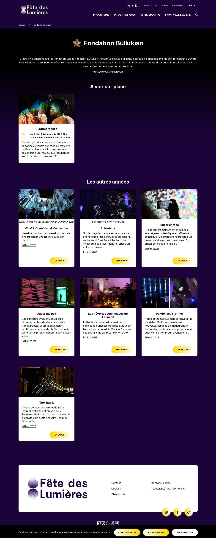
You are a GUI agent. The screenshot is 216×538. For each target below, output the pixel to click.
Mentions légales (161, 482)
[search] (196, 14)
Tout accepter (127, 532)
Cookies (116, 488)
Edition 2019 (90, 337)
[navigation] (144, 14)
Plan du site (118, 494)
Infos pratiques (125, 14)
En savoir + (61, 261)
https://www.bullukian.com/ (108, 71)
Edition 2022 (90, 252)
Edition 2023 (29, 245)
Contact (116, 482)
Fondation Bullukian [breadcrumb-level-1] (42, 25)
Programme (101, 14)
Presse (164, 5)
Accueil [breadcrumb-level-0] (22, 25)
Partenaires (177, 5)
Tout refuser (156, 532)
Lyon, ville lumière (178, 14)
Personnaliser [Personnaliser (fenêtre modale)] (185, 532)
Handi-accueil (151, 5)
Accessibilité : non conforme (168, 488)
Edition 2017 (29, 426)
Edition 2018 (152, 337)
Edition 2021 (152, 248)
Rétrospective (150, 14)
